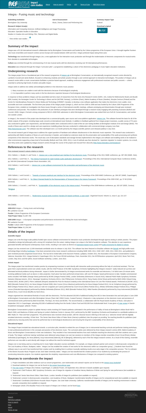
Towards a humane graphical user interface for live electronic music (56, 175)
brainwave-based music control (88, 245)
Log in (136, 4)
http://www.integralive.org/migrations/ (107, 143)
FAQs (69, 4)
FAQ (9, 405)
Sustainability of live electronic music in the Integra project (59, 185)
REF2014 (25, 4)
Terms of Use (85, 4)
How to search (58, 4)
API (75, 4)
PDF (102, 30)
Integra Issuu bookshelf (112, 363)
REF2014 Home (99, 4)
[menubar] (75, 4)
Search (10, 397)
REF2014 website (14, 400)
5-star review (122, 303)
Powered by (131, 393)
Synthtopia (31, 251)
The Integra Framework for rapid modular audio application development (56, 159)
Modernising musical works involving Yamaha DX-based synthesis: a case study (61, 196)
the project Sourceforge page (60, 365)
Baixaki (115, 248)
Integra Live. (101, 118)
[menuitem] (48, 4)
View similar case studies (18, 39)
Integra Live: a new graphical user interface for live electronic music (63, 155)
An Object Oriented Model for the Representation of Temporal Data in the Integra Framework (63, 179)
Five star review (18, 368)
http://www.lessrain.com (17, 129)
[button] (30, 37)
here (78, 386)
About (48, 4)
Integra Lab (65, 75)
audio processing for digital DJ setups (115, 245)
